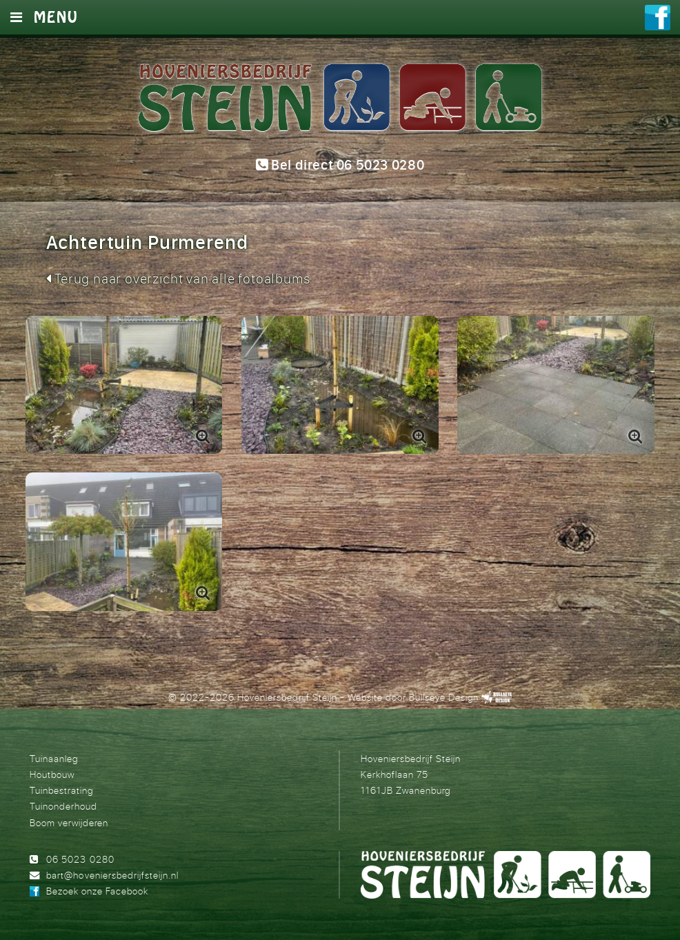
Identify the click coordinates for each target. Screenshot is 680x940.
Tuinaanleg (54, 758)
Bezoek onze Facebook (97, 890)
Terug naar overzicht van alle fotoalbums (178, 278)
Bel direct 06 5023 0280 (340, 165)
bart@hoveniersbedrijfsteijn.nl (112, 874)
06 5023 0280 (80, 859)
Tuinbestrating (61, 790)
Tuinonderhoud (63, 805)
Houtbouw (52, 774)
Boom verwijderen (69, 822)
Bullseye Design (444, 696)
